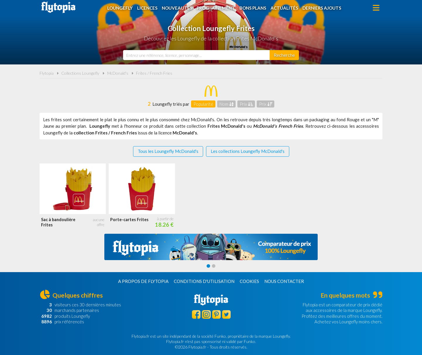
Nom (226, 104)
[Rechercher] (284, 55)
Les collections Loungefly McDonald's (248, 151)
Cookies (249, 281)
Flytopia (58, 7)
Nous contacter (284, 281)
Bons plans (252, 8)
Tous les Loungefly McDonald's (168, 151)
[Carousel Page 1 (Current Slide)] (208, 266)
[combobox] (196, 55)
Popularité (203, 104)
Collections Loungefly (80, 73)
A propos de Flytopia (143, 281)
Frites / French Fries (154, 73)
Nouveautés (177, 8)
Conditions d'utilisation (204, 281)
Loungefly (120, 8)
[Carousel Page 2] (213, 266)
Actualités (284, 8)
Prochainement (216, 8)
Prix (246, 104)
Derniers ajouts (321, 8)
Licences (147, 8)
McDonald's (117, 73)
